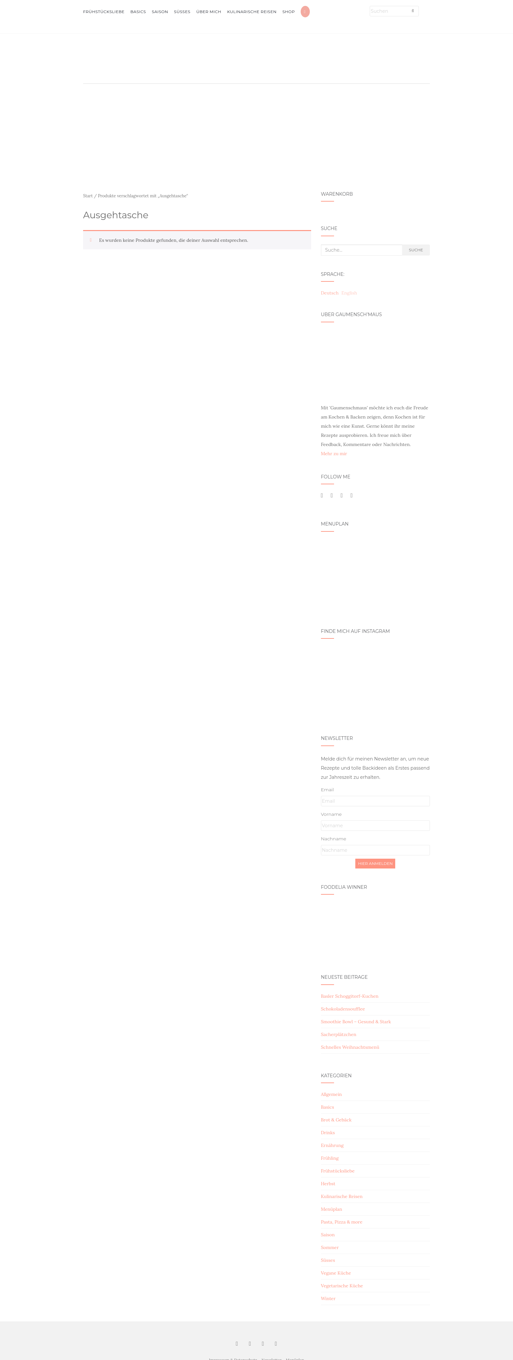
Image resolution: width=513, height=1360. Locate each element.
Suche (416, 249)
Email (327, 790)
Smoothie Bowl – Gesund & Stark (356, 1022)
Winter (328, 1298)
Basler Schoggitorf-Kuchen (350, 996)
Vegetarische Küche (342, 1286)
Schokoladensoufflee (343, 1009)
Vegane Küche (336, 1273)
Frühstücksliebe (104, 11)
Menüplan (331, 1209)
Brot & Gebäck (336, 1120)
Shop (288, 11)
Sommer (330, 1247)
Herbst (328, 1184)
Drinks (328, 1133)
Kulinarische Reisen (251, 11)
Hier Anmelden (375, 863)
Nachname (333, 839)
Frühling (330, 1158)
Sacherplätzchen (338, 1034)
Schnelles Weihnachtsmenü (350, 1047)
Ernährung (332, 1145)
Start (88, 196)
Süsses (182, 11)
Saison (160, 11)
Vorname (331, 814)
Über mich (208, 11)
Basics (138, 11)
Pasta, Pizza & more (342, 1222)
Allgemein (331, 1094)
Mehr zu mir (334, 453)
